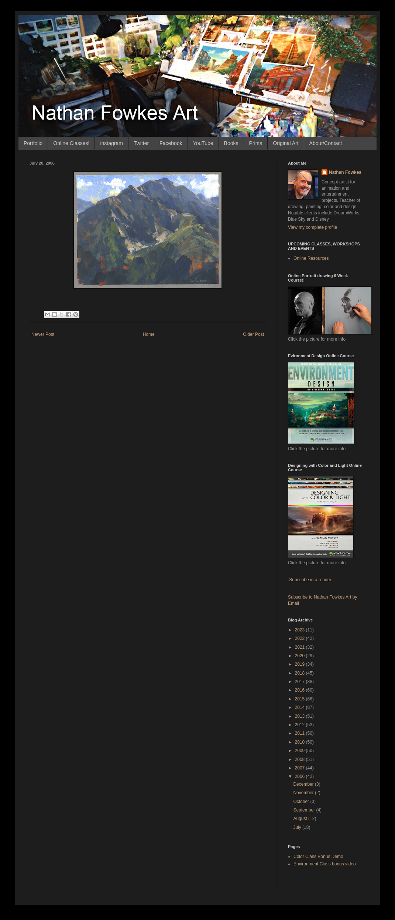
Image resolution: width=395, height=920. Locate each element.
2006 (300, 776)
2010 (300, 742)
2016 (300, 690)
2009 (300, 750)
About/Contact (325, 143)
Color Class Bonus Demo (318, 856)
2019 (300, 664)
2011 (300, 733)
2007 (300, 768)
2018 (300, 673)
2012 (300, 724)
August (300, 818)
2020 (300, 655)
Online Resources (311, 258)
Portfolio (33, 143)
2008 (300, 759)
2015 (300, 699)
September (304, 810)
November (304, 792)
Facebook (170, 143)
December (304, 784)
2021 (300, 647)
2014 (300, 707)
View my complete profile (312, 227)
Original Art (285, 143)
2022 (300, 638)
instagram (111, 143)
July (297, 827)
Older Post (253, 334)
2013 (300, 716)
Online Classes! (71, 143)
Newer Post (42, 334)
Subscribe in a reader (310, 579)
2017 (300, 681)
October (301, 801)
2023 (300, 630)
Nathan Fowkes (345, 172)
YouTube (203, 143)
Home (149, 334)
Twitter (141, 143)
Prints (255, 143)
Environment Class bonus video (324, 863)
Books (231, 143)
